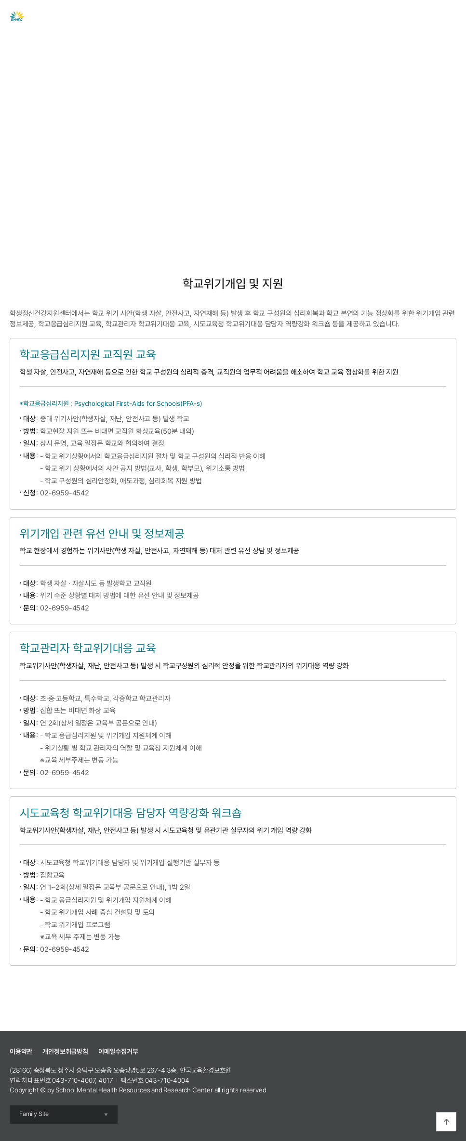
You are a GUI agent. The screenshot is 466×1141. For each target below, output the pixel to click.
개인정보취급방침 (65, 1051)
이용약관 (21, 1051)
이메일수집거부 (118, 1051)
